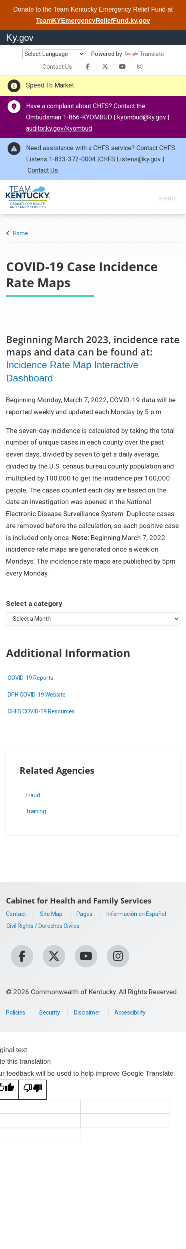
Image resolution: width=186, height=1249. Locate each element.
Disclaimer (98, 1013)
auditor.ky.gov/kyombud (59, 128)
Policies (18, 1013)
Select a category (34, 602)
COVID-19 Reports (35, 676)
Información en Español (42, 923)
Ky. (20, 37)
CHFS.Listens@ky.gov (130, 159)
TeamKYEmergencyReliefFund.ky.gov (93, 20)
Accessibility (147, 1013)
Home (20, 233)
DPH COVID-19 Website (43, 693)
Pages (93, 911)
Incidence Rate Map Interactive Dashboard (78, 370)
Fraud (28, 793)
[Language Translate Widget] (53, 54)
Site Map (57, 911)
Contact (18, 911)
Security (56, 1013)
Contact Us (57, 66)
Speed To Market (50, 85)
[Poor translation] (33, 1090)
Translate (144, 54)
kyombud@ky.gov (141, 117)
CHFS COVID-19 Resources (49, 709)
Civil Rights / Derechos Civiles (51, 935)
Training (32, 809)
